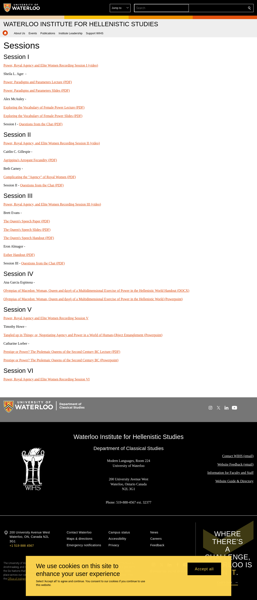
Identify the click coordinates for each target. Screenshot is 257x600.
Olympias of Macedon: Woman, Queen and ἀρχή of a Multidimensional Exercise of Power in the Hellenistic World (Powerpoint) (93, 299)
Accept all (204, 569)
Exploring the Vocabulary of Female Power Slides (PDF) (42, 116)
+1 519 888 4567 (22, 545)
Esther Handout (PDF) (19, 255)
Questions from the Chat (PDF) (41, 124)
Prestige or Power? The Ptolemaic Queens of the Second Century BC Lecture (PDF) (61, 352)
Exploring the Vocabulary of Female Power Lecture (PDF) (43, 107)
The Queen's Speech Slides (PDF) (26, 229)
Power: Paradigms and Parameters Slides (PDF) (36, 90)
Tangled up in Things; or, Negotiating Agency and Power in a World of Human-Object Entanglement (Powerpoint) (82, 335)
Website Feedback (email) (235, 464)
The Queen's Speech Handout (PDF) (28, 238)
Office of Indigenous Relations (24, 578)
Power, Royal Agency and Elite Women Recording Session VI (46, 379)
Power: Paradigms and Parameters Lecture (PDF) (37, 82)
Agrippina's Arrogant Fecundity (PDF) (30, 160)
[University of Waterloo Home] (21, 7)
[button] (218, 8)
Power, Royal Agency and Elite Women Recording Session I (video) (50, 65)
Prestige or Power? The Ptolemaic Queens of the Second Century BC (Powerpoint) (60, 360)
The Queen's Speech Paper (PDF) (26, 221)
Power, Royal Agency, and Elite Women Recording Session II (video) (51, 143)
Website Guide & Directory (234, 481)
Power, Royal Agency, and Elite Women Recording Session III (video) (52, 204)
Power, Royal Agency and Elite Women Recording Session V (46, 318)
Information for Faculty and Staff (230, 473)
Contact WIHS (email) (238, 456)
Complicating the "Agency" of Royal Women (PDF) (39, 177)
